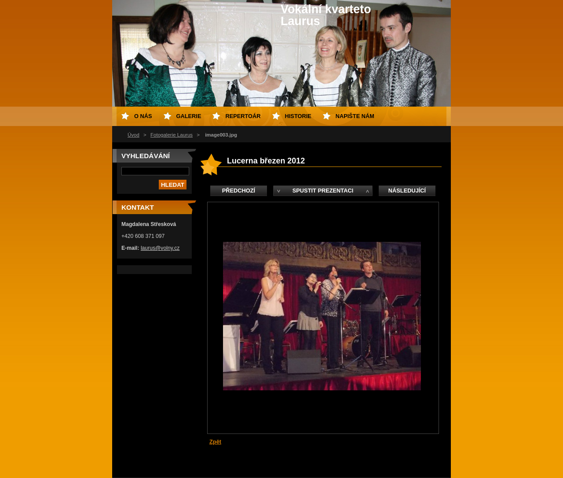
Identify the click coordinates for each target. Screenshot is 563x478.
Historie (298, 116)
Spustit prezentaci (322, 190)
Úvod (133, 134)
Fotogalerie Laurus (171, 134)
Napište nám (355, 116)
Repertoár (242, 116)
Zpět (215, 441)
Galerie (188, 116)
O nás (143, 116)
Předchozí (238, 190)
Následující (407, 190)
